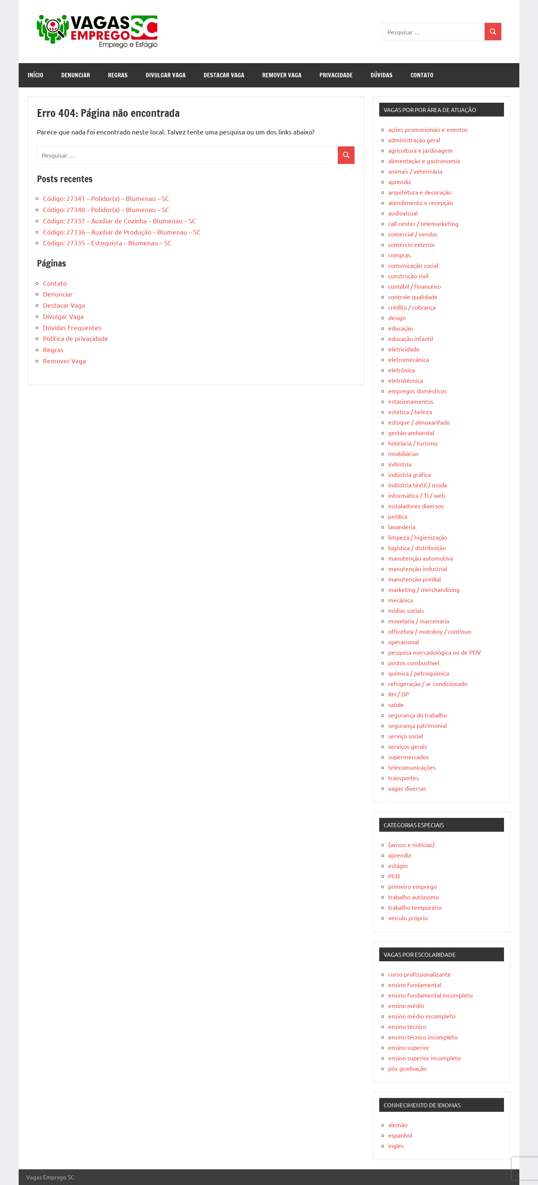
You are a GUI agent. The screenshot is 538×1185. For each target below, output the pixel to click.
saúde (396, 704)
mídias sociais (406, 610)
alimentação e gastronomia (424, 160)
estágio (398, 865)
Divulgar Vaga (166, 75)
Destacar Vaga (224, 75)
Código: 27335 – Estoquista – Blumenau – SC (107, 242)
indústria (399, 464)
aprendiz (399, 181)
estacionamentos (410, 401)
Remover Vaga (282, 75)
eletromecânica (408, 359)
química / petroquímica (418, 673)
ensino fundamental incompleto (430, 995)
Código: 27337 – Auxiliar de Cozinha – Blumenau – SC (119, 220)
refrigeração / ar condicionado (427, 683)
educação (400, 328)
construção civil (408, 275)
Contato (422, 75)
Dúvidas (382, 75)
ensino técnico (407, 1026)
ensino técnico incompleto (423, 1036)
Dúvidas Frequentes (72, 327)
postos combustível (413, 662)
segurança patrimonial (417, 725)
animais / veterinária (415, 171)
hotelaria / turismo (412, 443)
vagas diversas (407, 788)
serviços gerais (407, 746)
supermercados (408, 756)
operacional (403, 641)
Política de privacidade (75, 338)
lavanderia (401, 526)
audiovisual (403, 213)
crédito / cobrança (412, 307)
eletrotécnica (405, 380)
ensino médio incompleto (421, 1016)
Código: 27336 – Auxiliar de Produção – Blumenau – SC (122, 232)
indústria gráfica (409, 474)
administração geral (414, 139)
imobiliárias (403, 453)
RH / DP (398, 694)
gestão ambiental (411, 432)
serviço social (405, 735)
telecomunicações (412, 767)
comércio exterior (411, 244)
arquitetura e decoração (419, 192)
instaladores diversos (416, 505)
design (397, 317)
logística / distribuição (417, 547)
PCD (394, 876)
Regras (118, 75)
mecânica (400, 600)
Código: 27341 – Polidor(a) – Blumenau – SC (106, 198)
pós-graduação (407, 1068)
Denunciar (75, 75)
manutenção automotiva (420, 558)
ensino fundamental (414, 984)
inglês (396, 1145)
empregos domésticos (417, 390)
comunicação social (413, 265)
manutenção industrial (417, 568)
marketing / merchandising (424, 589)
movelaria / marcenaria (418, 620)
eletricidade (404, 349)
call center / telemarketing (423, 223)
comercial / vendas (412, 234)
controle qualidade (412, 296)
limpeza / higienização (417, 537)
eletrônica (401, 369)
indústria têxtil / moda (417, 484)
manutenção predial (414, 579)
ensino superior (408, 1047)
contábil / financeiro (414, 286)
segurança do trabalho (417, 715)
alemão (398, 1124)
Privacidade (336, 75)
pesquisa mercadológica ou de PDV (434, 652)
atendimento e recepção (420, 202)
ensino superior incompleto (424, 1057)
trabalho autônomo (413, 896)
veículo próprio (408, 917)
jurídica (397, 516)
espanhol (400, 1135)
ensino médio (406, 1005)
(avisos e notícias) (411, 844)
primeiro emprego (412, 886)
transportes (403, 777)
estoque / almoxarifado (419, 422)
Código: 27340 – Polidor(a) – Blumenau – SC (106, 209)
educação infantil (410, 338)
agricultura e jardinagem (420, 150)
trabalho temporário (415, 907)
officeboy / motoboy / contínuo (429, 631)
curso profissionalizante (419, 974)
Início (35, 75)
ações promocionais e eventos (428, 129)
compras (399, 254)
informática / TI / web (416, 495)
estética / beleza (410, 411)
